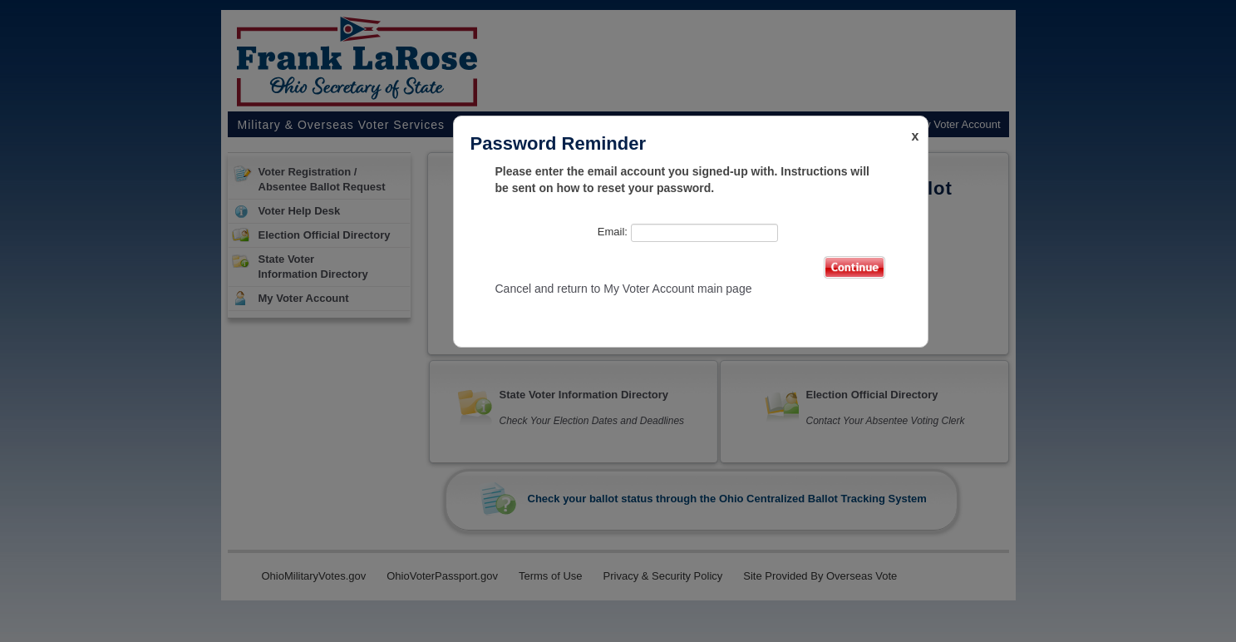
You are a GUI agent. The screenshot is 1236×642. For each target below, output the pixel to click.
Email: (688, 233)
